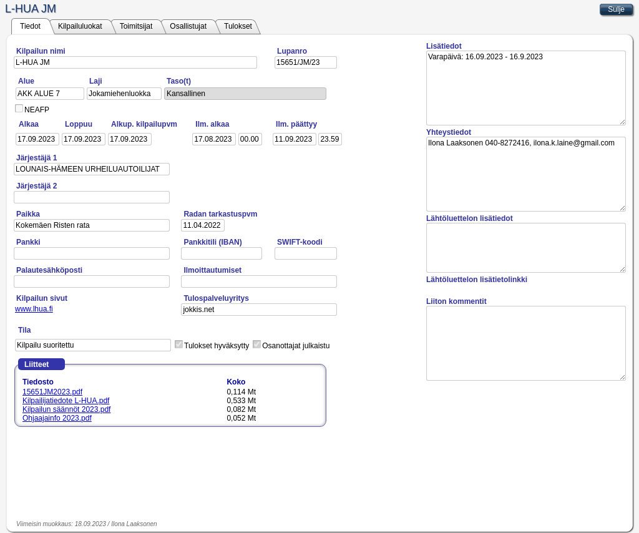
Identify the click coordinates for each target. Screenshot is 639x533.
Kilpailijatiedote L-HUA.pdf (65, 400)
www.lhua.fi (34, 309)
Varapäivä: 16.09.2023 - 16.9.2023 (526, 88)
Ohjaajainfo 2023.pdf (57, 418)
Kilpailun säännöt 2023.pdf (66, 409)
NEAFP (36, 109)
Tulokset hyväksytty (216, 345)
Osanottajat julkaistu (295, 345)
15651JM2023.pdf (52, 392)
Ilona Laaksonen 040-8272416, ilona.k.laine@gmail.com (526, 174)
